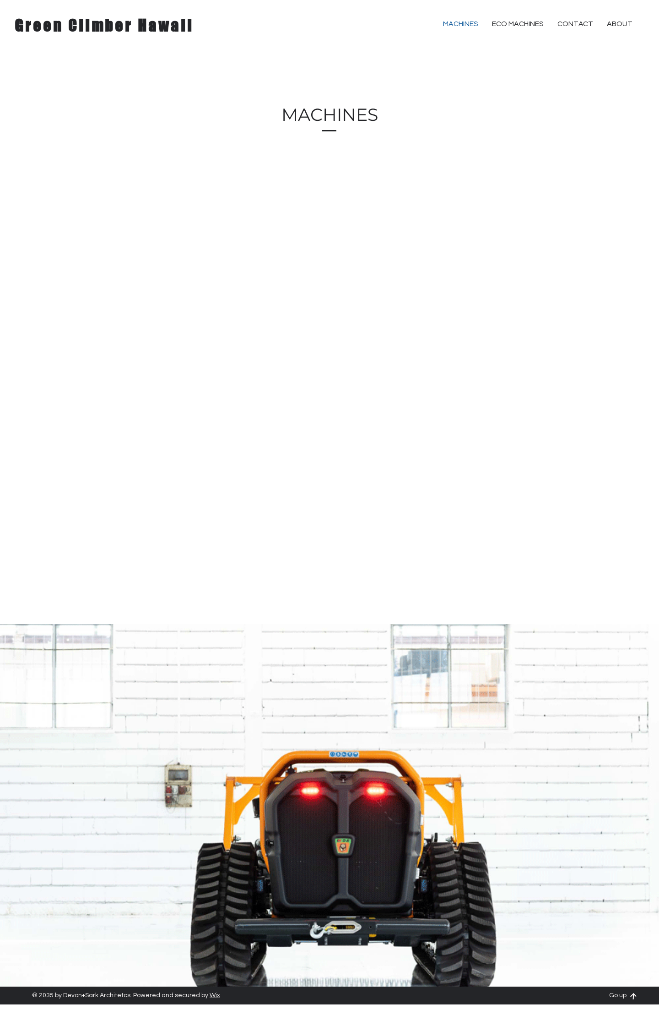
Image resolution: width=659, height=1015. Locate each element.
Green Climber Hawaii (104, 25)
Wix (215, 995)
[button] (575, 23)
